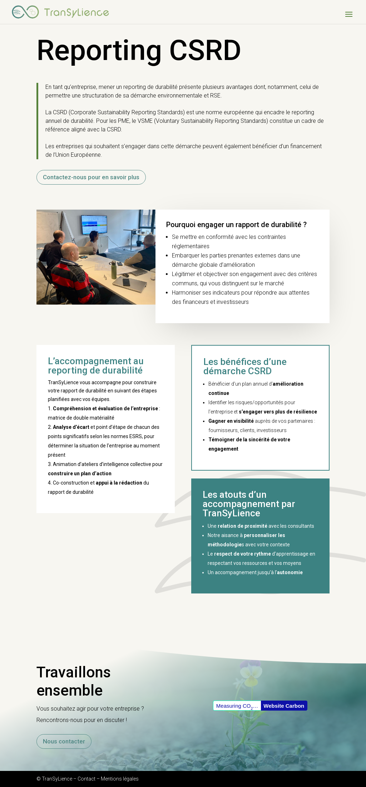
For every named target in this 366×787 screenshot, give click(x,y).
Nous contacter (64, 741)
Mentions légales (120, 779)
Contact (86, 779)
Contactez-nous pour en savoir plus (91, 177)
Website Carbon (283, 706)
